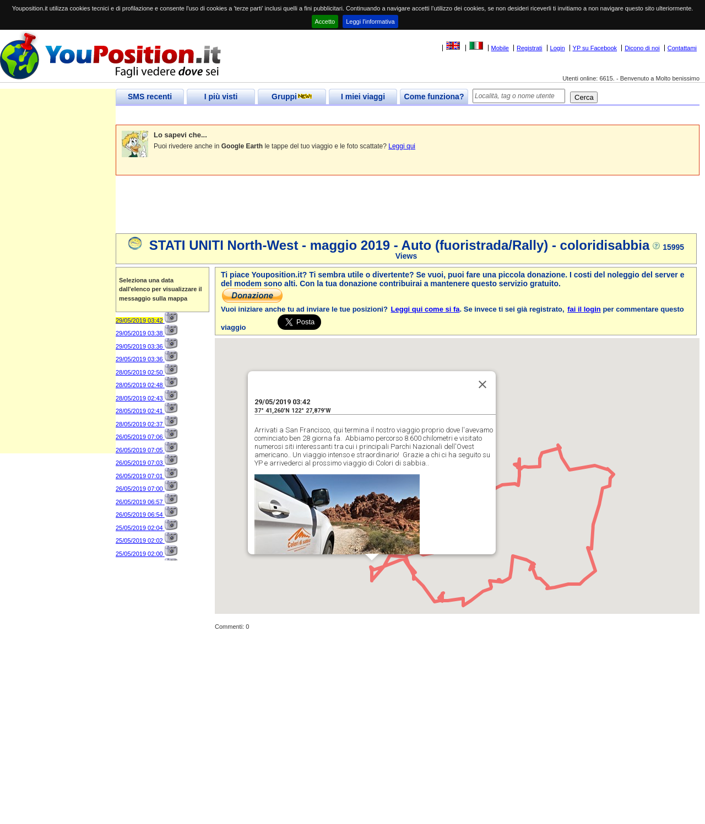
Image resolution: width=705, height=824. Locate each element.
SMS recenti (150, 96)
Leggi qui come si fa (425, 309)
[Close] (482, 384)
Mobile (500, 48)
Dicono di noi (642, 48)
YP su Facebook (595, 48)
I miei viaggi (363, 96)
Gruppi (292, 96)
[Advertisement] (316, 115)
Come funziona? (434, 96)
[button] (372, 570)
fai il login (584, 309)
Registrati (529, 48)
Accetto (325, 21)
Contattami (682, 48)
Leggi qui (401, 146)
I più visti (221, 96)
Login (557, 48)
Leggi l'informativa (370, 21)
